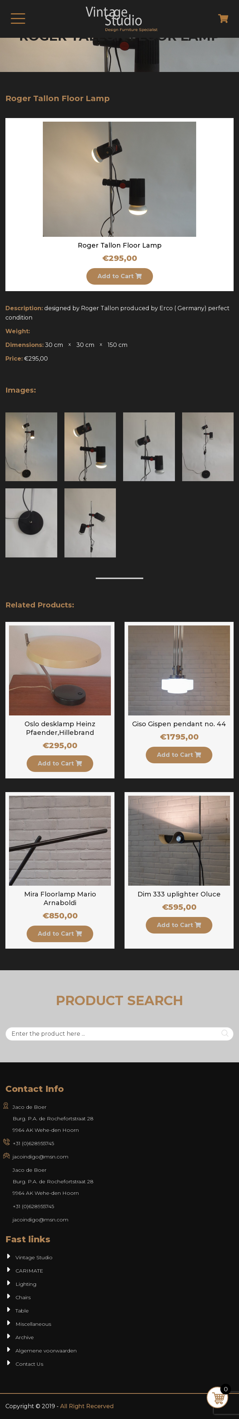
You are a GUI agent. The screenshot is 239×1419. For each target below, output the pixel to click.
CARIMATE (29, 1270)
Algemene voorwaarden (46, 1350)
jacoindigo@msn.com (40, 1156)
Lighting (25, 1284)
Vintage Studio (34, 1257)
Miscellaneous (33, 1324)
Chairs (23, 1297)
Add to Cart (120, 276)
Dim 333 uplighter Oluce (179, 894)
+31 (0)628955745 (33, 1143)
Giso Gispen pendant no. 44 (179, 724)
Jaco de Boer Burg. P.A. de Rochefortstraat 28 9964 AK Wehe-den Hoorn (53, 1118)
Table (22, 1310)
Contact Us (29, 1364)
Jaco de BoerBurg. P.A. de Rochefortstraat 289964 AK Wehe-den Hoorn (53, 1181)
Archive (24, 1337)
